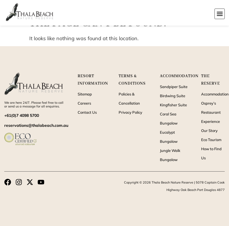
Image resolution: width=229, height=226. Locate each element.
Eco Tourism (211, 139)
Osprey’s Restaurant (211, 108)
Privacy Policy (130, 112)
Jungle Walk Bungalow (170, 155)
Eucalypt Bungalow (169, 137)
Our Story (209, 130)
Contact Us (87, 112)
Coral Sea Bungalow (169, 118)
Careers (84, 103)
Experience (210, 121)
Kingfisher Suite (173, 105)
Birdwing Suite (172, 95)
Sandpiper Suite (173, 86)
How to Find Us (211, 153)
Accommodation (213, 94)
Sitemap (85, 94)
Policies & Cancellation (129, 98)
